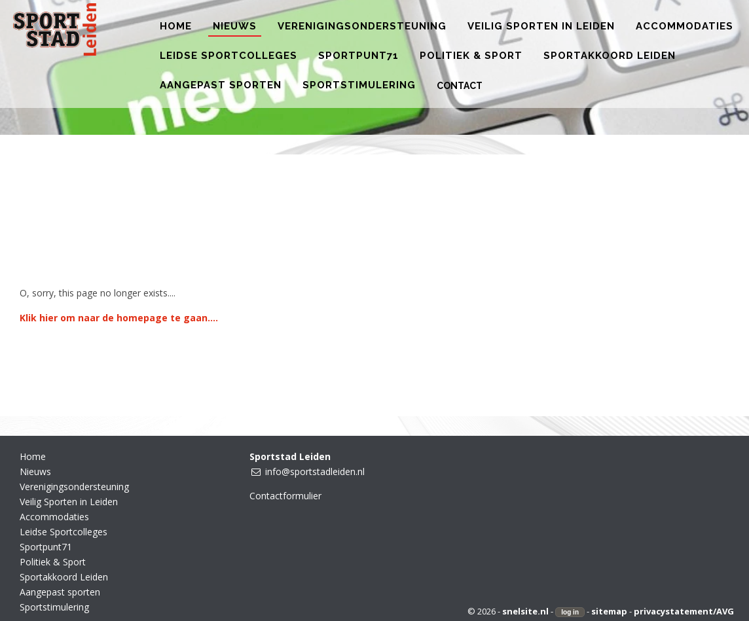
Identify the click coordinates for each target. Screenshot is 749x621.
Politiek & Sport (53, 562)
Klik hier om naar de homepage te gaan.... (119, 317)
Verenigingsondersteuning (74, 486)
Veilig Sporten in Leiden (69, 501)
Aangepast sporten (60, 592)
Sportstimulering (54, 607)
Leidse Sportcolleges (63, 531)
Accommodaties (54, 516)
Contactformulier (285, 495)
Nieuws (35, 471)
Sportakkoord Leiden (64, 577)
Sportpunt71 (46, 547)
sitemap (609, 611)
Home (33, 456)
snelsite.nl (525, 611)
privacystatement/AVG (684, 611)
